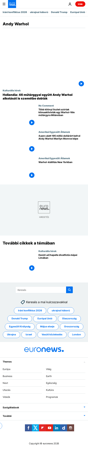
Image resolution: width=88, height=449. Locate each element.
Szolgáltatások (11, 407)
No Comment (46, 105)
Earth (49, 376)
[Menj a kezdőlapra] (12, 4)
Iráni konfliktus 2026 (15, 12)
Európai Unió (77, 12)
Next (5, 383)
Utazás (6, 390)
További (7, 415)
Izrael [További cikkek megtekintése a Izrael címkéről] (29, 334)
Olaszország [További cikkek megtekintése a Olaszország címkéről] (69, 318)
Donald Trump (59, 12)
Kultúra (50, 390)
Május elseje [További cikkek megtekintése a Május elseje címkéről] (47, 326)
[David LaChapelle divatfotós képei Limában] (61, 263)
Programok (52, 397)
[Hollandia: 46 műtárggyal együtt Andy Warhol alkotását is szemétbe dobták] (44, 96)
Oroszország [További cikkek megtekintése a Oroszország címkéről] (71, 326)
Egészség (51, 383)
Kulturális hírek (12, 90)
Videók (6, 397)
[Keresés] (44, 289)
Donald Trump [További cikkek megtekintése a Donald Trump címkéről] (20, 318)
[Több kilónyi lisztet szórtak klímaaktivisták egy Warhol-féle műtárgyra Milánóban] (61, 117)
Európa (6, 369)
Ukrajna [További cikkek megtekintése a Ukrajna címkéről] (11, 334)
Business (7, 376)
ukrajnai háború (39, 12)
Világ (48, 369)
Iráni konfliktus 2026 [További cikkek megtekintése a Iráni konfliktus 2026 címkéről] (30, 310)
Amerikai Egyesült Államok (54, 131)
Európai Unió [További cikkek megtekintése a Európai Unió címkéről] (44, 318)
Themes (7, 361)
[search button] (69, 289)
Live (80, 3)
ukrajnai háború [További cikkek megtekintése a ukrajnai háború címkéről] (61, 310)
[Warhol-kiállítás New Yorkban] (61, 170)
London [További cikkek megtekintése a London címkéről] (76, 334)
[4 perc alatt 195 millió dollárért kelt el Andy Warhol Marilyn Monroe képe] (61, 143)
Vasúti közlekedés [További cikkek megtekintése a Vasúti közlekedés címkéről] (52, 334)
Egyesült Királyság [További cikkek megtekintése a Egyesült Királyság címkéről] (19, 326)
